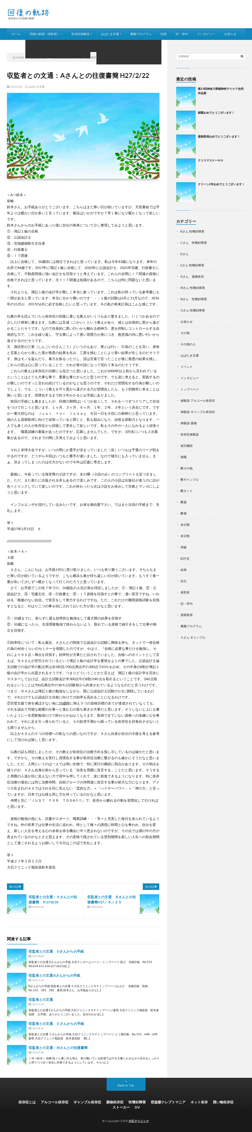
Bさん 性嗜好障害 (192, 231)
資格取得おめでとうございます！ (219, 136)
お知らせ (230, 34)
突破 (183, 547)
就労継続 (186, 445)
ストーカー (121, 1107)
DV (137, 1107)
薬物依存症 (115, 1102)
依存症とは (27, 1102)
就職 (183, 457)
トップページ (189, 389)
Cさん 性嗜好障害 (193, 242)
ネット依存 (199, 1102)
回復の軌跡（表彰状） (45, 34)
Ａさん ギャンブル (192, 637)
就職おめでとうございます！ (216, 112)
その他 (185, 333)
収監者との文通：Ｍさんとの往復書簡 (58, 1047)
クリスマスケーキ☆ (210, 160)
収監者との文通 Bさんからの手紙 (54, 975)
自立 (183, 581)
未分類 (185, 524)
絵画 (164, 34)
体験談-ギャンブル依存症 (197, 412)
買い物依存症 (223, 1102)
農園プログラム (140, 34)
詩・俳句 (182, 34)
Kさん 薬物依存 (192, 276)
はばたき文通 (110, 34)
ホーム (16, 34)
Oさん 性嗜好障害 (192, 310)
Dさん (184, 254)
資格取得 (186, 615)
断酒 (183, 513)
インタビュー (206, 34)
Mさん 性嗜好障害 (192, 288)
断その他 (186, 468)
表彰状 (185, 592)
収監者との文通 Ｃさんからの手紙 (56, 1023)
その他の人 (188, 344)
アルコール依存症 (54, 1102)
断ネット (186, 491)
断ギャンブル (189, 479)
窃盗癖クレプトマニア (168, 1102)
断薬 (183, 502)
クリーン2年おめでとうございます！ (221, 184)
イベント (186, 367)
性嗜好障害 (137, 1102)
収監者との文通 (41, 999)
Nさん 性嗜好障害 (193, 299)
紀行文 (185, 558)
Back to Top (126, 1085)
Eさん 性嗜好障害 (192, 265)
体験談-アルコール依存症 (197, 400)
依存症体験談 (80, 34)
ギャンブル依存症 (87, 1102)
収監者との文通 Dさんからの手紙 (56, 951)
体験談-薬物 (188, 423)
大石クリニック (138, 1121)
